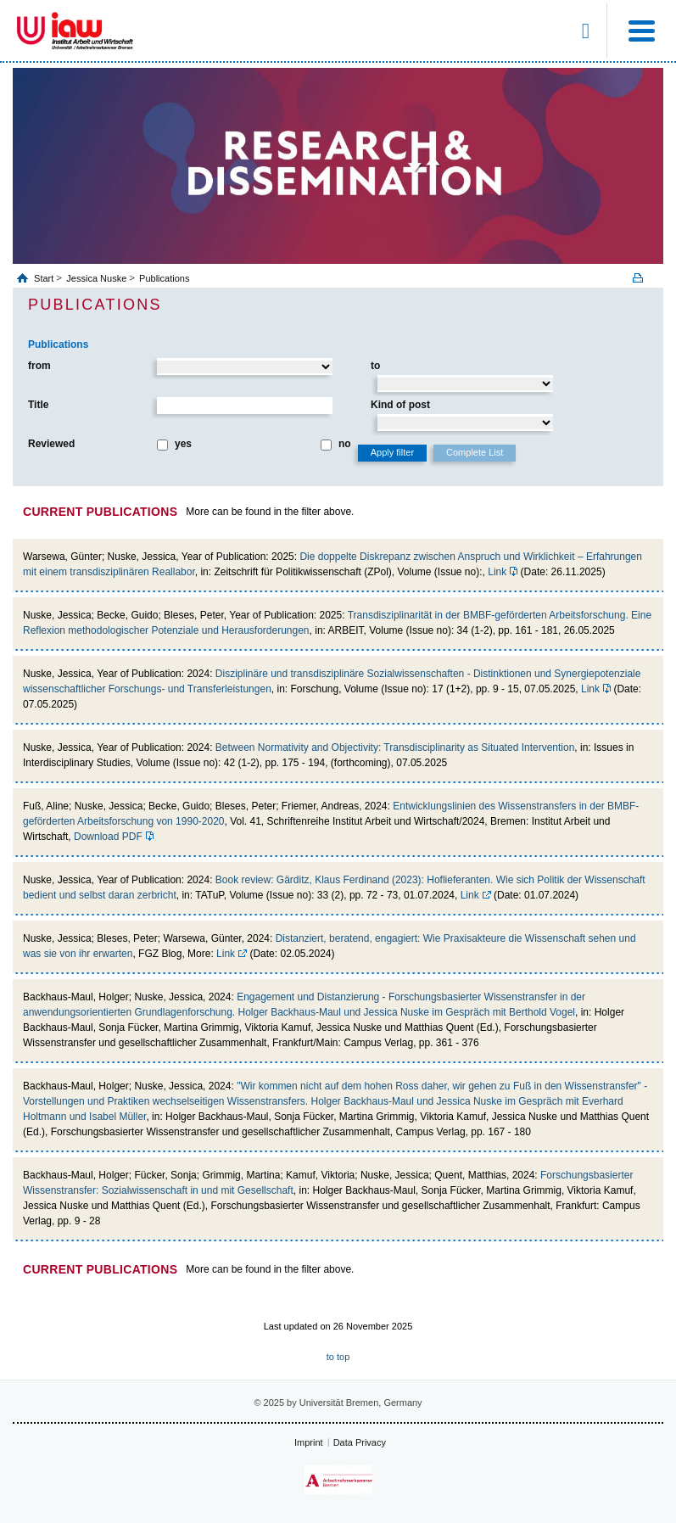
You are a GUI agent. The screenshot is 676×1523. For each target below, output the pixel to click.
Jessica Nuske (96, 278)
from (39, 366)
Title (38, 405)
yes (183, 444)
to (375, 366)
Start (45, 278)
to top (338, 1357)
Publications (164, 278)
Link (497, 572)
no (344, 444)
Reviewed (51, 444)
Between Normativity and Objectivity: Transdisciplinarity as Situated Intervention (395, 747)
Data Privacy (359, 1442)
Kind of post (400, 405)
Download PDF (108, 837)
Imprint (308, 1442)
